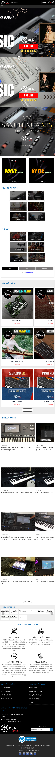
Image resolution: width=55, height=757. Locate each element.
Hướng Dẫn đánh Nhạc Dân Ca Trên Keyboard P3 (16, 492)
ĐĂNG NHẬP (29, 272)
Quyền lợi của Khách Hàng (35, 687)
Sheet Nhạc (44, 268)
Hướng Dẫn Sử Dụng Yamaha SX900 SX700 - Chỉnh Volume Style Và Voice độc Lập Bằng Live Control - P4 (18, 538)
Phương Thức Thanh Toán (35, 691)
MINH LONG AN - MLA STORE (34, 745)
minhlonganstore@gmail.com (12, 721)
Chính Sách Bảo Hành (6, 695)
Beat (27, 268)
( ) (50, 2)
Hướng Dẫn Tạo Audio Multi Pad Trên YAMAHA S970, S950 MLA (17, 583)
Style (10, 268)
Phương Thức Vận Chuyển (35, 695)
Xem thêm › (27, 410)
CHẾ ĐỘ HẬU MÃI (41, 662)
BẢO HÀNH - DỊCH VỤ (14, 662)
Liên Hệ (31, 702)
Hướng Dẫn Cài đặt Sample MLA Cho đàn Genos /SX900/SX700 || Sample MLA (16, 449)
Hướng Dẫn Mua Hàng (6, 699)
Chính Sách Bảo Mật (6, 687)
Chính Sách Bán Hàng (6, 691)
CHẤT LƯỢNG (14, 637)
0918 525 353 (9, 719)
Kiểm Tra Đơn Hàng (34, 699)
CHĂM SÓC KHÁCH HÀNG (41, 637)
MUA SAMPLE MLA (43, 135)
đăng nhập (44, 2)
